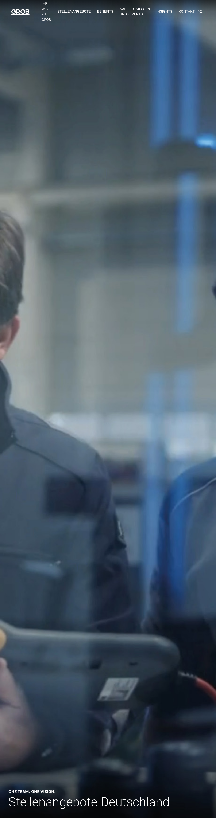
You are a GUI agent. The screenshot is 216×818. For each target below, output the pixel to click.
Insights (164, 11)
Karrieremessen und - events (135, 11)
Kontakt (187, 11)
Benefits (105, 11)
